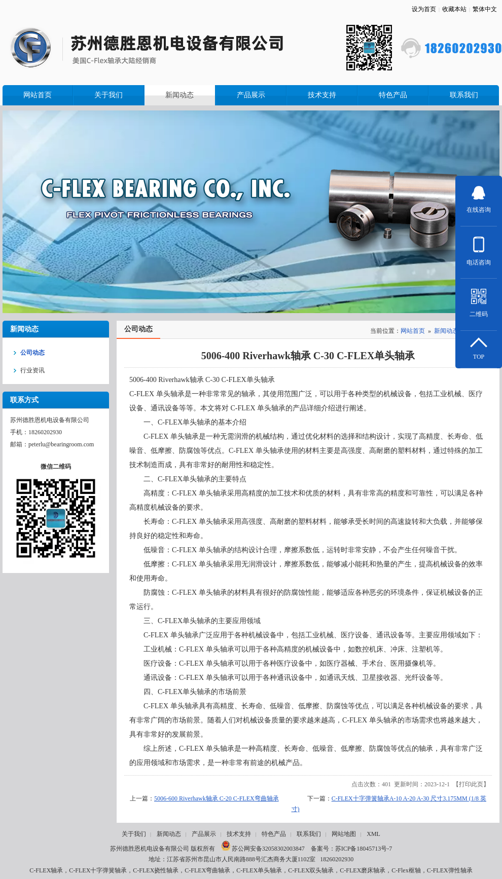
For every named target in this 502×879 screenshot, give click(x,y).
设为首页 (424, 9)
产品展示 (204, 833)
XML (373, 833)
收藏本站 (454, 9)
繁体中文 (485, 9)
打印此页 (471, 784)
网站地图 (344, 833)
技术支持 (239, 833)
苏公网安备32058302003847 (263, 848)
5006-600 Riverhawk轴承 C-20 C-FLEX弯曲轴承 (216, 798)
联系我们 (309, 833)
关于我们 (134, 833)
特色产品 (274, 833)
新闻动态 (446, 330)
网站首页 (413, 330)
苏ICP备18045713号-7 (363, 848)
